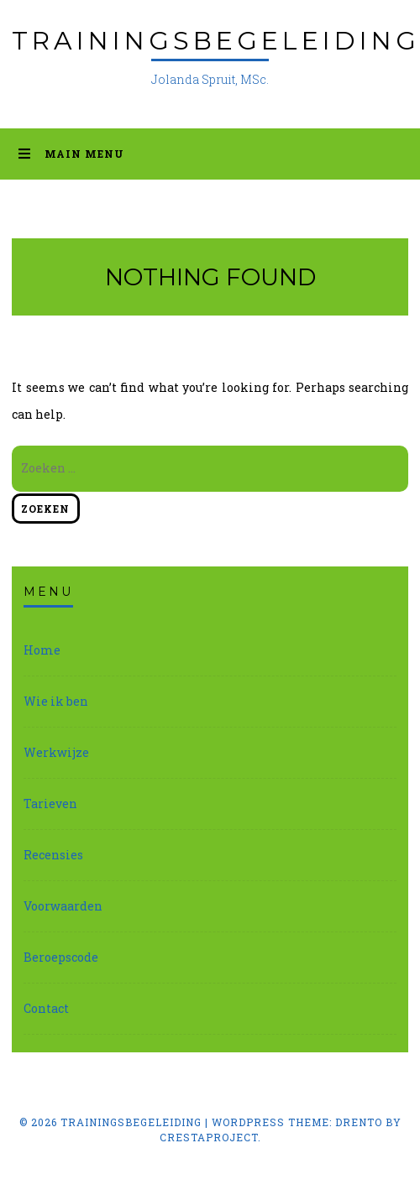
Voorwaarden (63, 906)
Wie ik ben (56, 701)
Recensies (53, 855)
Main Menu (71, 153)
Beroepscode (61, 957)
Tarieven (50, 803)
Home (42, 650)
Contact (46, 1008)
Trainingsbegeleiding (216, 40)
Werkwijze (56, 752)
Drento (358, 1122)
